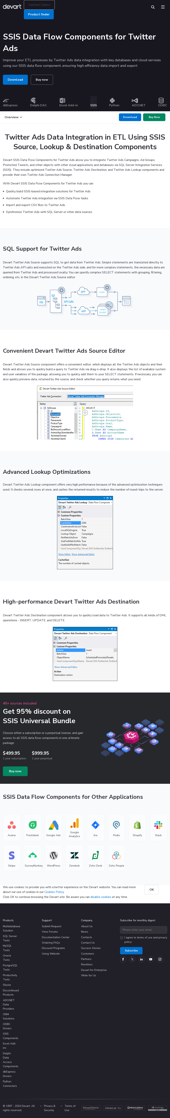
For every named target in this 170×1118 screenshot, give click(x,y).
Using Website (51, 953)
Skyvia (7, 985)
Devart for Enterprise (94, 970)
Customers (87, 953)
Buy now (42, 80)
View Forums (50, 931)
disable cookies (100, 897)
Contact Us (88, 942)
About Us (87, 926)
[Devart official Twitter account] (132, 959)
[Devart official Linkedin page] (141, 959)
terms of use (144, 937)
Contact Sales (39, 5)
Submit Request (51, 926)
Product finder (39, 14)
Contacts (86, 937)
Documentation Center (56, 937)
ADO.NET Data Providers (9, 1004)
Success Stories (91, 948)
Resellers (87, 964)
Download (15, 80)
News (84, 931)
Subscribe (131, 950)
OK (151, 889)
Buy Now (154, 117)
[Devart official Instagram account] (160, 959)
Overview (13, 117)
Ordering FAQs (51, 942)
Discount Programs (53, 948)
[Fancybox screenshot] (85, 412)
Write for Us (88, 975)
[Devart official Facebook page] (123, 959)
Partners (86, 959)
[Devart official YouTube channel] (151, 959)
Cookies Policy (54, 892)
